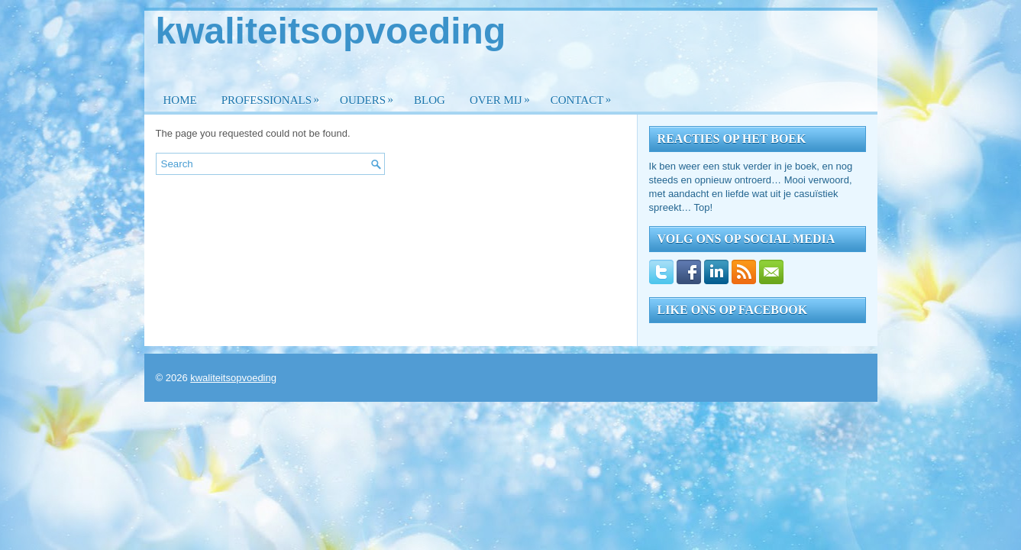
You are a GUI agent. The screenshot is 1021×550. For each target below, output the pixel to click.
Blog (429, 100)
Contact (585, 96)
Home (180, 100)
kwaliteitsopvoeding (331, 31)
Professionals (274, 96)
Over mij (504, 96)
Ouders (370, 96)
